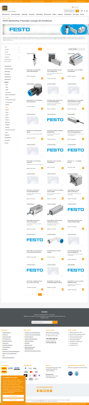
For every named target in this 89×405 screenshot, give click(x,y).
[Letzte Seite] (53, 49)
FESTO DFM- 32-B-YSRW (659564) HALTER (34, 131)
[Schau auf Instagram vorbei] (41, 390)
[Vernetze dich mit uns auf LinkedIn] (47, 390)
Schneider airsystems (10, 129)
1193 (32, 49)
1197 (47, 49)
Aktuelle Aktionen (6, 332)
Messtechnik (8, 79)
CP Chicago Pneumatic (10, 99)
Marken (6, 82)
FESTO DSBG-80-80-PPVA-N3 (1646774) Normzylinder (33, 221)
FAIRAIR (7, 104)
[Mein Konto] (84, 11)
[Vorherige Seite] (29, 49)
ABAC (6, 84)
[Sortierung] (76, 49)
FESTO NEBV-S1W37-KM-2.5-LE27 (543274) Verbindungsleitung (75, 131)
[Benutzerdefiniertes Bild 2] (76, 373)
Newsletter (4, 349)
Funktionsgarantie (6, 336)
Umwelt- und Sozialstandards (9, 353)
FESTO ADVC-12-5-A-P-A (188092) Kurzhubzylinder (75, 70)
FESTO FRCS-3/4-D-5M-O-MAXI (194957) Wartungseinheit (34, 70)
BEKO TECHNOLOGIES (10, 94)
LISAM (6, 114)
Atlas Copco (8, 92)
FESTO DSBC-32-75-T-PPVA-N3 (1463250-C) (34, 162)
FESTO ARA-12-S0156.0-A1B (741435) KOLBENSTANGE (33, 191)
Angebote (7, 135)
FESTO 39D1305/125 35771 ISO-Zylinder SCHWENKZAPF (75, 251)
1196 (44, 49)
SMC (6, 132)
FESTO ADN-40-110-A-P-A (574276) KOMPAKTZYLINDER (75, 282)
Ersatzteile (7, 74)
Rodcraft (7, 127)
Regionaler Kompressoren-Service (33, 351)
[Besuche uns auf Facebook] (38, 390)
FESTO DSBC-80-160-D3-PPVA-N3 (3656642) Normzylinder (54, 221)
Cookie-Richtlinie (6, 347)
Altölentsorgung (28, 345)
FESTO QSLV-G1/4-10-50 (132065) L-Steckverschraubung (35, 101)
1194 (36, 49)
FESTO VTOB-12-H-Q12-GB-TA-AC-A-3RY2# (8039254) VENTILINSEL (34, 251)
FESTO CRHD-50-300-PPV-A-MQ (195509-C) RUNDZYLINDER (75, 221)
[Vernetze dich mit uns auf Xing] (50, 390)
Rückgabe (27, 343)
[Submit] (55, 322)
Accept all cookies (13, 396)
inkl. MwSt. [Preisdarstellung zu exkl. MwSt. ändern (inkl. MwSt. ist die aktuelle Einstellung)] (75, 7)
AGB (3, 355)
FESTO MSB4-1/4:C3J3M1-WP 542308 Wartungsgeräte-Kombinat (54, 282)
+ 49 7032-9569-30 (51, 338)
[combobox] (70, 11)
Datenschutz (5, 343)
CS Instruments (8, 102)
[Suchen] (77, 11)
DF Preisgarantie (6, 339)
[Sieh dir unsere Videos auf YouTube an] (44, 390)
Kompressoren (8, 66)
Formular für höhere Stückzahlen (32, 334)
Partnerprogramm (29, 336)
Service (6, 143)
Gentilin (7, 109)
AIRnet (6, 89)
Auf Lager (8, 54)
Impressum (5, 334)
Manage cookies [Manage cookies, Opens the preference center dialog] (13, 399)
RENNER (7, 124)
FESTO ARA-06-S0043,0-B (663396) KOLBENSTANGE (55, 131)
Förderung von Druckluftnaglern (32, 332)
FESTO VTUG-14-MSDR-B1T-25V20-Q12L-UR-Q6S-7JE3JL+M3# (34, 282)
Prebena (7, 119)
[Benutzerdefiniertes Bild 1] (70, 373)
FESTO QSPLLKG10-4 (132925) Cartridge (54, 251)
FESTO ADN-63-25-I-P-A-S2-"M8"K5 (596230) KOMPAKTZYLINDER (75, 101)
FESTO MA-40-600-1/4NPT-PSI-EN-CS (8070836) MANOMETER (55, 101)
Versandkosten (41, 400)
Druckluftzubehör (9, 68)
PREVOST (7, 122)
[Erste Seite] (27, 49)
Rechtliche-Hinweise (7, 341)
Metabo (7, 117)
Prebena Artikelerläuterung (31, 339)
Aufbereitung (8, 76)
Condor (7, 97)
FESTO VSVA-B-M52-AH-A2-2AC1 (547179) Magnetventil (54, 70)
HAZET (7, 112)
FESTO (6, 107)
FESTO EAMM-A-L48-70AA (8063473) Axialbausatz (73, 191)
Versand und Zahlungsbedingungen (10, 351)
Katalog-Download (29, 341)
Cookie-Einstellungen (7, 345)
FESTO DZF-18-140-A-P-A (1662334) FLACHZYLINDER (55, 191)
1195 (40, 49)
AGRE (6, 87)
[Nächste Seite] (50, 49)
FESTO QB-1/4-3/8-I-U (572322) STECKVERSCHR (54, 162)
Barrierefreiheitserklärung (8, 357)
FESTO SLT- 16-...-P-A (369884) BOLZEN (74, 162)
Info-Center (7, 140)
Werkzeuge (7, 71)
